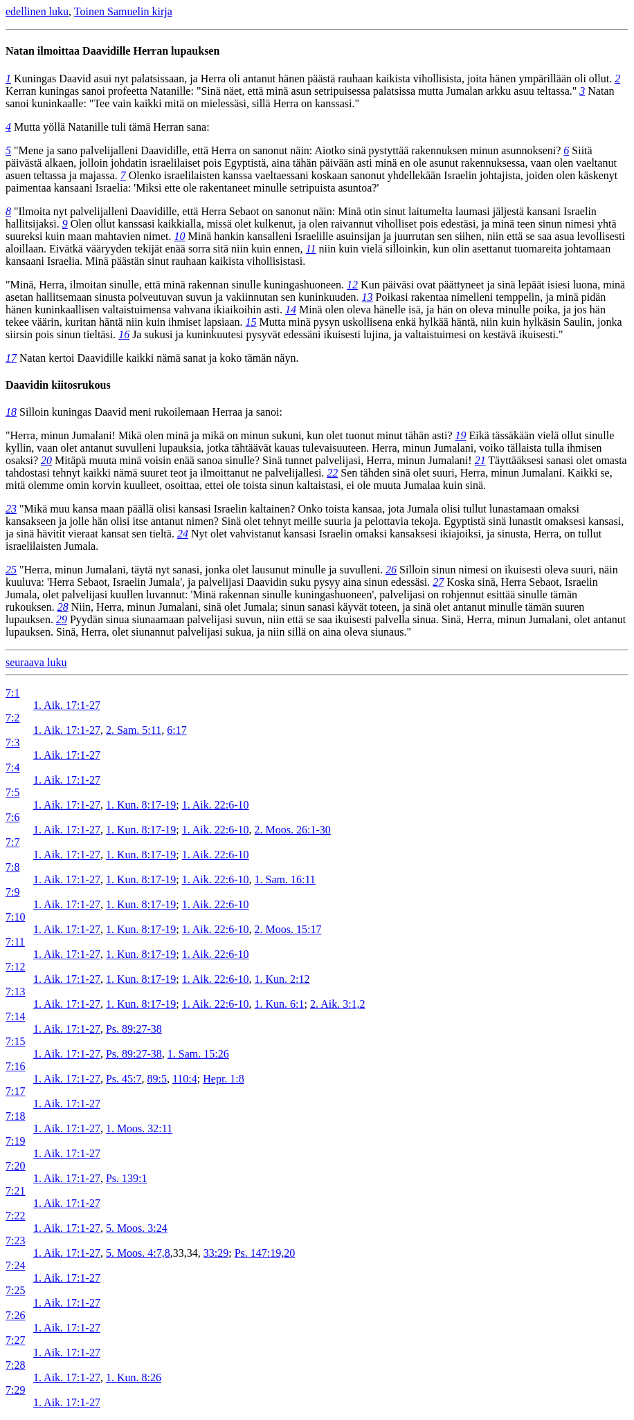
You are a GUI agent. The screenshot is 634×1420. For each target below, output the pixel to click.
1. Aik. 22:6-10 (215, 805)
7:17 (15, 1091)
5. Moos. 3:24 (136, 1228)
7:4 (12, 767)
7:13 (15, 991)
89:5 (156, 1079)
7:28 (15, 1365)
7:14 (15, 1016)
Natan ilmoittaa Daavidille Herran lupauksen (112, 51)
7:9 (12, 892)
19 (461, 435)
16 (123, 334)
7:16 (15, 1066)
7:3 (12, 742)
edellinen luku (37, 11)
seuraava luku (36, 662)
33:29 (215, 1253)
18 (11, 412)
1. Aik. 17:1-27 (66, 705)
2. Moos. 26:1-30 (293, 830)
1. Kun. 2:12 (282, 979)
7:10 (15, 917)
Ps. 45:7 (124, 1079)
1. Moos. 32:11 (139, 1128)
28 (63, 607)
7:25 (15, 1290)
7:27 (15, 1340)
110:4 (184, 1079)
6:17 (176, 730)
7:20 (15, 1166)
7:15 (15, 1041)
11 (311, 249)
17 (11, 358)
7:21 (15, 1191)
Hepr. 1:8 (223, 1079)
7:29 (15, 1390)
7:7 (12, 842)
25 (11, 569)
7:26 (15, 1315)
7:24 (15, 1265)
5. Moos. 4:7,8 (138, 1253)
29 (61, 619)
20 (46, 460)
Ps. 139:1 (126, 1178)
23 (11, 509)
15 (251, 322)
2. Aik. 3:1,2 (337, 1004)
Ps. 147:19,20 (265, 1253)
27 (438, 582)
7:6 (12, 817)
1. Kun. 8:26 (133, 1377)
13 (367, 297)
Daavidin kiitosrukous (58, 385)
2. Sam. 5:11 (133, 730)
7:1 (12, 693)
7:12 (15, 966)
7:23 (15, 1240)
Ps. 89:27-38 (134, 1029)
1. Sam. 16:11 (285, 879)
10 (179, 236)
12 (352, 285)
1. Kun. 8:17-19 (141, 805)
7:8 (12, 867)
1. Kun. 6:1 (280, 1004)
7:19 (15, 1141)
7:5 (12, 792)
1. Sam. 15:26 (198, 1054)
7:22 (15, 1215)
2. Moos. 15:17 (288, 929)
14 (290, 309)
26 (391, 569)
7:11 (15, 942)
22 (332, 473)
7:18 (15, 1116)
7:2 (12, 717)
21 (480, 460)
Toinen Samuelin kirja (123, 11)
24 (182, 534)
